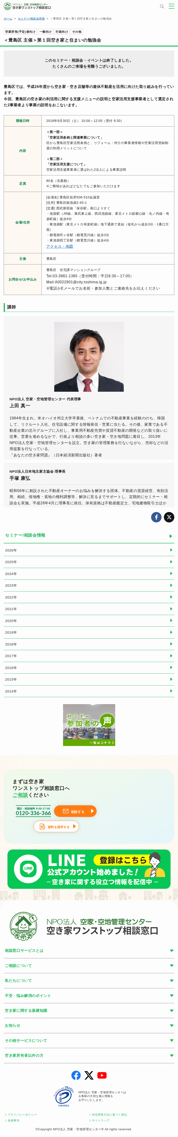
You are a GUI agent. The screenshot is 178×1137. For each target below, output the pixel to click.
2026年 (11, 550)
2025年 (11, 562)
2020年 (11, 621)
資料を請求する (59, 827)
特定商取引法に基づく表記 (109, 1114)
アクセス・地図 (59, 246)
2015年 (11, 679)
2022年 (11, 597)
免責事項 (13, 1120)
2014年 (11, 691)
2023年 (11, 585)
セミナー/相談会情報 (31, 18)
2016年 (11, 668)
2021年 (11, 609)
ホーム (8, 18)
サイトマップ (101, 1120)
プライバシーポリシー (22, 1114)
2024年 (11, 574)
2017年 (11, 656)
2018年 (11, 644)
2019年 (11, 632)
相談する (78, 812)
